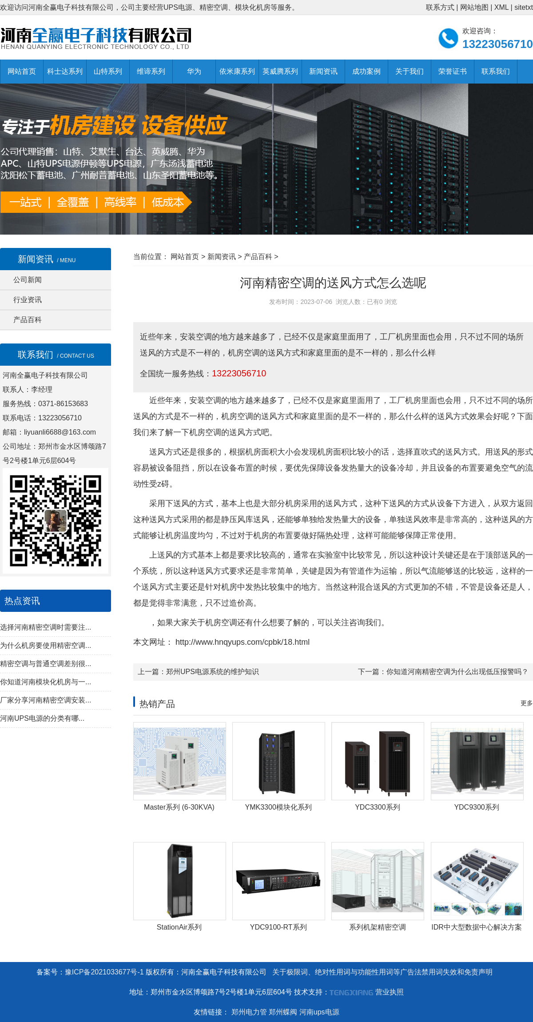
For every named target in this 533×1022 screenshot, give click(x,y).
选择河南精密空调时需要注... (45, 627)
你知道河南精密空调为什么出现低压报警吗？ (457, 671)
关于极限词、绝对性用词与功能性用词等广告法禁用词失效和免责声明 (382, 972)
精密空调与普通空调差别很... (45, 663)
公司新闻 (27, 279)
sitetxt (523, 7)
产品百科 (27, 319)
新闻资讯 (323, 71)
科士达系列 (65, 71)
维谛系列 (151, 71)
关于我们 (409, 71)
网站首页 (22, 71)
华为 (194, 71)
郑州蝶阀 (283, 1012)
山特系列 (108, 71)
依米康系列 (237, 71)
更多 (527, 703)
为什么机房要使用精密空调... (45, 645)
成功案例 (366, 71)
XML (501, 7)
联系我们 (495, 71)
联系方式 (440, 7)
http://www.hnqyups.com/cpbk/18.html (241, 642)
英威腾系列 (280, 71)
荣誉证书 (452, 71)
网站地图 (474, 7)
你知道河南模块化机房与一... (45, 682)
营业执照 (389, 992)
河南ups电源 (319, 1012)
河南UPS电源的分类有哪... (42, 718)
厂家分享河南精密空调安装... (45, 700)
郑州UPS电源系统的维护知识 (212, 671)
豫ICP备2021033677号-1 (104, 972)
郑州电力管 (249, 1012)
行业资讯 (27, 299)
